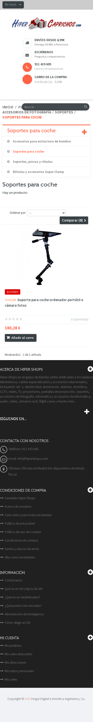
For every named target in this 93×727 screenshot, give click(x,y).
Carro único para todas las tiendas (28, 515)
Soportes (64, 112)
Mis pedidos (13, 645)
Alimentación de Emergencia (24, 614)
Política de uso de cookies (23, 532)
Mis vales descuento (18, 654)
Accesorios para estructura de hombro (41, 141)
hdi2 (27, 699)
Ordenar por (18, 213)
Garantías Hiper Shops (20, 498)
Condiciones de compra (21, 540)
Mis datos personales (19, 671)
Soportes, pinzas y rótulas (32, 161)
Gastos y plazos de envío (22, 549)
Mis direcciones (15, 662)
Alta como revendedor (20, 557)
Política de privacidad (20, 523)
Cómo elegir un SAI (17, 622)
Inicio (7, 107)
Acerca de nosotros (18, 506)
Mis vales (11, 679)
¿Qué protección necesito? (23, 605)
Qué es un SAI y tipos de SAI (23, 588)
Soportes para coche (28, 151)
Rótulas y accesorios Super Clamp (38, 172)
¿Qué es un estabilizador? (22, 597)
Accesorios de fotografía (26, 112)
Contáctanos (13, 580)
